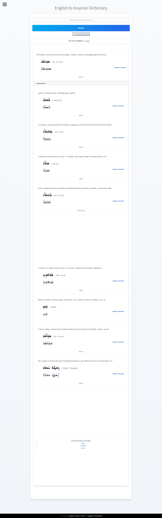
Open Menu (5, 4)
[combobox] (81, 22)
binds (83, 451)
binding (83, 448)
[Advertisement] (81, 241)
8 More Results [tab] (41, 86)
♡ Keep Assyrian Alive (81, 37)
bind (83, 446)
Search (81, 30)
